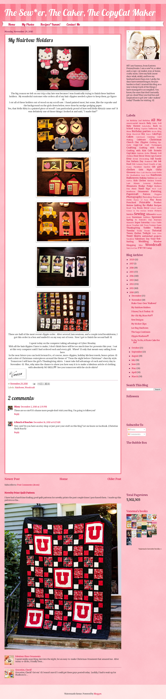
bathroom (153, 129)
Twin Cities (156, 233)
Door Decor (139, 156)
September (137, 352)
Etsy (128, 158)
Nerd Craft (156, 189)
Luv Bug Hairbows (139, 328)
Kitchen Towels (154, 181)
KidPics (129, 181)
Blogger (97, 694)
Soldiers (146, 217)
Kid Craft (157, 178)
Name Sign (144, 188)
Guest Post (145, 175)
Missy (17, 407)
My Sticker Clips (139, 324)
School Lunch (155, 208)
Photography (134, 197)
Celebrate (141, 140)
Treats (147, 231)
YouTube (134, 248)
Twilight (147, 233)
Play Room (155, 200)
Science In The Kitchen (136, 211)
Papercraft (132, 194)
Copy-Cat (138, 145)
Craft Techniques (153, 145)
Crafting (131, 147)
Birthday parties (141, 131)
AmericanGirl (132, 123)
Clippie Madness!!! (140, 336)
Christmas (155, 139)
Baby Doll (156, 123)
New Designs (137, 320)
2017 (131, 263)
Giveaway (131, 172)
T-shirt (153, 223)
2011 (131, 288)
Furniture (138, 167)
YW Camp (147, 248)
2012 (131, 284)
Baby (149, 123)
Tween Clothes (133, 233)
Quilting (138, 205)
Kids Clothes (139, 180)
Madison (157, 183)
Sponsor (156, 217)
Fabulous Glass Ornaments (28, 656)
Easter (158, 156)
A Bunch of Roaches (23, 422)
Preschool (131, 202)
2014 (131, 276)
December (137, 296)
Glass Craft (140, 172)
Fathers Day (137, 161)
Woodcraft (30, 387)
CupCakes (131, 153)
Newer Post (12, 479)
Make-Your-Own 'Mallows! (143, 303)
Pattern (146, 194)
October (136, 348)
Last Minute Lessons (138, 183)
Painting (156, 191)
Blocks (154, 131)
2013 (131, 280)
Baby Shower (133, 126)
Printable (144, 202)
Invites (150, 178)
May (134, 368)
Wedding (144, 241)
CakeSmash (140, 137)
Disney (153, 153)
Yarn (128, 248)
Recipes (157, 205)
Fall (152, 159)
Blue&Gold (136, 134)
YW (140, 248)
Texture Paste (155, 225)
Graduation (135, 175)
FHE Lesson (137, 164)
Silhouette (151, 214)
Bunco (148, 134)
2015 (131, 272)
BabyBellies (146, 126)
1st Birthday (131, 121)
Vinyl (153, 239)
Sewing (139, 214)
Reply (16, 414)
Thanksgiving (133, 228)
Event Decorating (141, 159)
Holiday (143, 178)
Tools (139, 231)
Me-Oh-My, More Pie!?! (142, 316)
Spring (129, 220)
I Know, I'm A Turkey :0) (142, 311)
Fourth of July (155, 164)
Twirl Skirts (133, 236)
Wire (141, 245)
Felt (155, 161)
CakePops (156, 134)
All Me (156, 120)
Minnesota (131, 186)
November (137, 300)
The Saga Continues (140, 332)
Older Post (114, 479)
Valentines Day (142, 239)
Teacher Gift (137, 225)
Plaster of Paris (141, 200)
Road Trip (131, 208)
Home (11, 24)
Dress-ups (150, 156)
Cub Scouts (154, 150)
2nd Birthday (144, 121)
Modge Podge (145, 186)
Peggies (157, 194)
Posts (131, 429)
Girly (158, 169)
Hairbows (19, 387)
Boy (143, 134)
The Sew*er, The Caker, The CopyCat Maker (80, 12)
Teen (146, 225)
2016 (131, 268)
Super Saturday (142, 222)
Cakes (129, 136)
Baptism (144, 129)
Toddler (147, 228)
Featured (148, 161)
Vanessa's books (137, 511)
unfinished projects (151, 236)
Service (129, 214)
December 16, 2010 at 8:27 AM (46, 422)
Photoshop (147, 197)
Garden (147, 167)
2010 (131, 292)
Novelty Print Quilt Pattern (20, 492)
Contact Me (73, 24)
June (134, 364)
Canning (151, 137)
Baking (137, 129)
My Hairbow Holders (141, 307)
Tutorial (156, 230)
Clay (137, 142)
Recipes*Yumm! (50, 24)
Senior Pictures (154, 211)
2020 (132, 259)
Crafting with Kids (136, 150)
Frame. (129, 167)
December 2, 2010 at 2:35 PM (34, 407)
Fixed (145, 164)
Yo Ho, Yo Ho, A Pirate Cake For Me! (145, 341)
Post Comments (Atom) (28, 485)
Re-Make (148, 205)
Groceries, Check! (23, 670)
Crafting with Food (150, 148)
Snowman (137, 217)
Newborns (130, 191)
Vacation (130, 239)
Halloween (132, 177)
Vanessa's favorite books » (150, 549)
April (134, 372)
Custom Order (143, 153)
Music (134, 189)
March (135, 376)
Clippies (144, 142)
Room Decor (143, 208)
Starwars (157, 220)
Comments (134, 434)
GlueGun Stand (150, 172)
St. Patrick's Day (143, 220)
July (134, 360)
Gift (153, 167)
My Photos (28, 24)
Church (129, 142)
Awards (142, 123)
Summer (130, 222)
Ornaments (143, 191)
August (135, 356)
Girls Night (145, 170)
